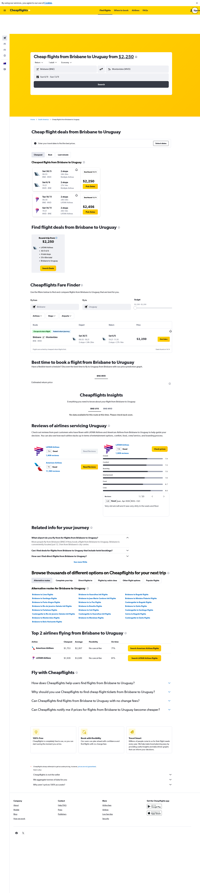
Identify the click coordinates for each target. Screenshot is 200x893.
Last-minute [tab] (67, 135)
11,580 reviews (56, 452)
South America (47, 100)
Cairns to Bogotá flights (139, 594)
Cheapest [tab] (42, 135)
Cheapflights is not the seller (106, 755)
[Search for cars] (4, 30)
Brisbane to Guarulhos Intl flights (96, 575)
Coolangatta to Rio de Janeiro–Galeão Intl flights (57, 594)
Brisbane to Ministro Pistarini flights (144, 579)
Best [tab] (54, 135)
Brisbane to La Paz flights (93, 583)
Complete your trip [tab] (67, 561)
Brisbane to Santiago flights (48, 579)
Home (36, 100)
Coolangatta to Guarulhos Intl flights (98, 594)
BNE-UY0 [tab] (98, 389)
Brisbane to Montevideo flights (49, 598)
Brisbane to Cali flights (92, 591)
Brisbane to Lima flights (46, 575)
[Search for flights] (4, 19)
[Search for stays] (4, 24)
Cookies (48, 3)
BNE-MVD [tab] (104, 357)
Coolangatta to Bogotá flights (142, 583)
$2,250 (129, 37)
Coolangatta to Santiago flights (143, 591)
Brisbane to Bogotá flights (140, 575)
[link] (52, 249)
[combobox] (42, 43)
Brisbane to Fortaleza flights (48, 591)
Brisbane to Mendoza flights (94, 598)
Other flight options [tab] (135, 561)
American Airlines (57, 443)
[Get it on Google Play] (160, 787)
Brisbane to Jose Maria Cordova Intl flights (100, 579)
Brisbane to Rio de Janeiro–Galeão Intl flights (55, 587)
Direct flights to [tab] (89, 561)
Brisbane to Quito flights (139, 587)
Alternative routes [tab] (46, 561)
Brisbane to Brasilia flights (93, 587)
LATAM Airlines (56, 428)
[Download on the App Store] (160, 793)
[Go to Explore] (4, 36)
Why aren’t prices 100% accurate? (106, 765)
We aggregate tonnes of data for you (106, 760)
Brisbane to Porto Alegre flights (50, 583)
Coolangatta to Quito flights (141, 598)
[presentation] (139, 38)
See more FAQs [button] (84, 543)
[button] (197, 3)
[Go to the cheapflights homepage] (20, 10)
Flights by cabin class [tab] (111, 561)
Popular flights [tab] (156, 561)
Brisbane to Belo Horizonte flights (51, 602)
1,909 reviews (56, 436)
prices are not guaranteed (90, 747)
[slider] (138, 288)
